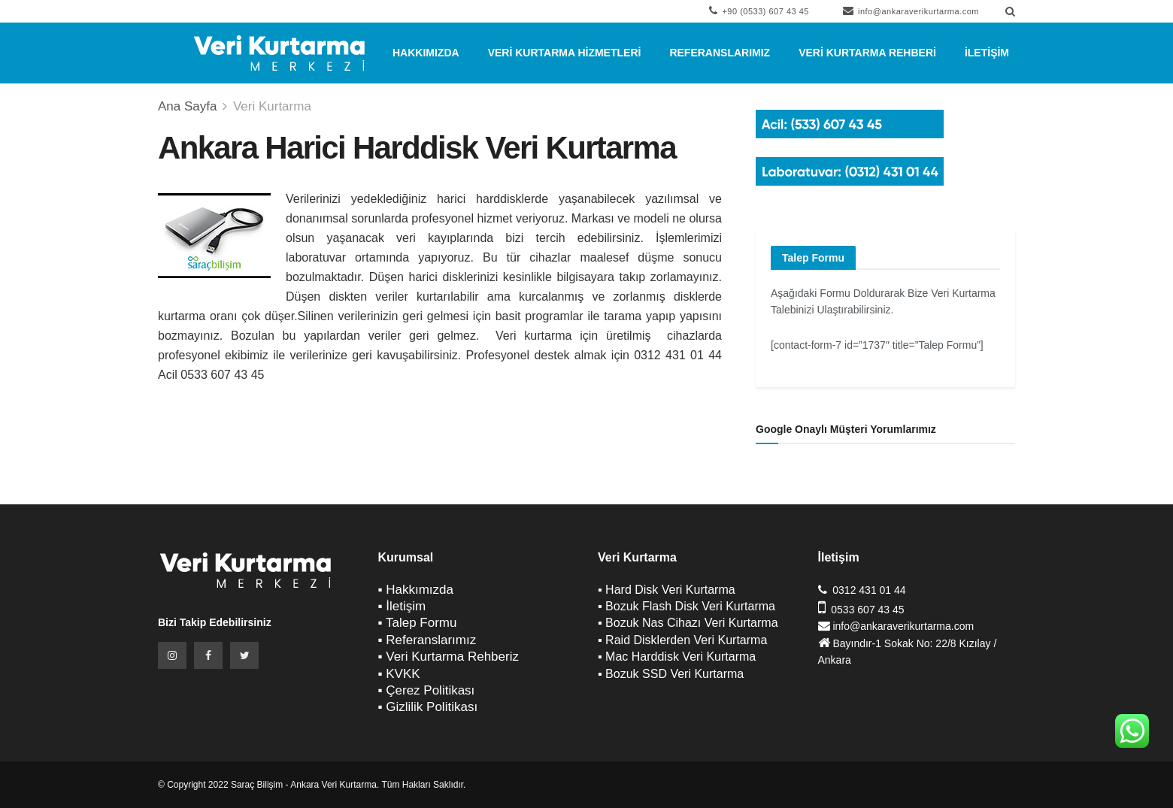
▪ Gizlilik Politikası (428, 707)
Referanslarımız (719, 53)
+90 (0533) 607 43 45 (759, 10)
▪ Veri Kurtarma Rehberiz (448, 656)
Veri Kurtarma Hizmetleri (564, 53)
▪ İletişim (402, 606)
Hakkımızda (426, 53)
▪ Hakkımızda (416, 590)
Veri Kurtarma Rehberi (867, 53)
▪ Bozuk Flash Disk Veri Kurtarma (686, 606)
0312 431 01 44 (868, 590)
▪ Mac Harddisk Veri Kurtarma (677, 656)
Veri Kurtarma (272, 106)
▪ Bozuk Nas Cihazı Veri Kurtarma (688, 622)
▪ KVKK (399, 674)
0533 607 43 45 (867, 610)
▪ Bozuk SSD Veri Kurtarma (671, 673)
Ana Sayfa (187, 106)
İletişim (987, 53)
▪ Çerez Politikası (426, 690)
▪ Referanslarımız (427, 640)
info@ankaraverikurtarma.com (911, 10)
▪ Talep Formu (417, 623)
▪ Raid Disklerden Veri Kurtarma (682, 640)
